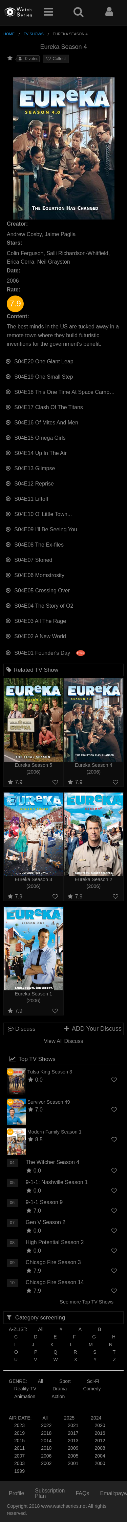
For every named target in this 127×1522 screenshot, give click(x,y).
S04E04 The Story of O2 (39, 605)
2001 (73, 1463)
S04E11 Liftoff (26, 498)
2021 (73, 1425)
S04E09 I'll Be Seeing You (41, 528)
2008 (99, 1448)
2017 (73, 1433)
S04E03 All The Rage (35, 620)
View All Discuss (63, 1041)
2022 (46, 1425)
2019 (19, 1433)
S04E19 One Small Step (39, 376)
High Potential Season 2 (55, 1242)
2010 (46, 1448)
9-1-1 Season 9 (44, 1202)
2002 (46, 1463)
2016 (99, 1433)
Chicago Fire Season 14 (55, 1282)
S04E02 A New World (35, 635)
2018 (46, 1433)
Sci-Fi (93, 1381)
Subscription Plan (50, 1493)
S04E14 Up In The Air (36, 452)
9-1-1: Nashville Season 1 (57, 1182)
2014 (46, 1440)
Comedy (92, 1388)
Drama (59, 1388)
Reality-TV (25, 1388)
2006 (46, 1456)
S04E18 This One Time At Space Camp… (60, 391)
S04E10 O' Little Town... (38, 513)
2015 (19, 1440)
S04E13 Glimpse (30, 467)
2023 (19, 1425)
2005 (73, 1456)
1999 (19, 1471)
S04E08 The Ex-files (34, 544)
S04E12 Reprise (29, 483)
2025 (69, 1418)
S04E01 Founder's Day (45, 652)
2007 (19, 1456)
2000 (99, 1463)
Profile (16, 1493)
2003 (19, 1463)
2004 (99, 1456)
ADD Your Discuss (92, 1028)
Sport (64, 1381)
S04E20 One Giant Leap (39, 360)
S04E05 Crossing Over (37, 589)
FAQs (82, 1493)
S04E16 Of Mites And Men (41, 421)
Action (58, 1396)
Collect (56, 58)
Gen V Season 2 (45, 1222)
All (40, 1329)
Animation (24, 1396)
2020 (99, 1425)
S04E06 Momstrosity (34, 574)
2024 (96, 1418)
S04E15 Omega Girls (35, 437)
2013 (73, 1440)
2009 (73, 1448)
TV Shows (34, 34)
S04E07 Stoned (28, 559)
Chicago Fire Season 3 (53, 1262)
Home (9, 34)
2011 (19, 1448)
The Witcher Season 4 (52, 1162)
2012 (99, 1440)
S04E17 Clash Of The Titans (44, 406)
